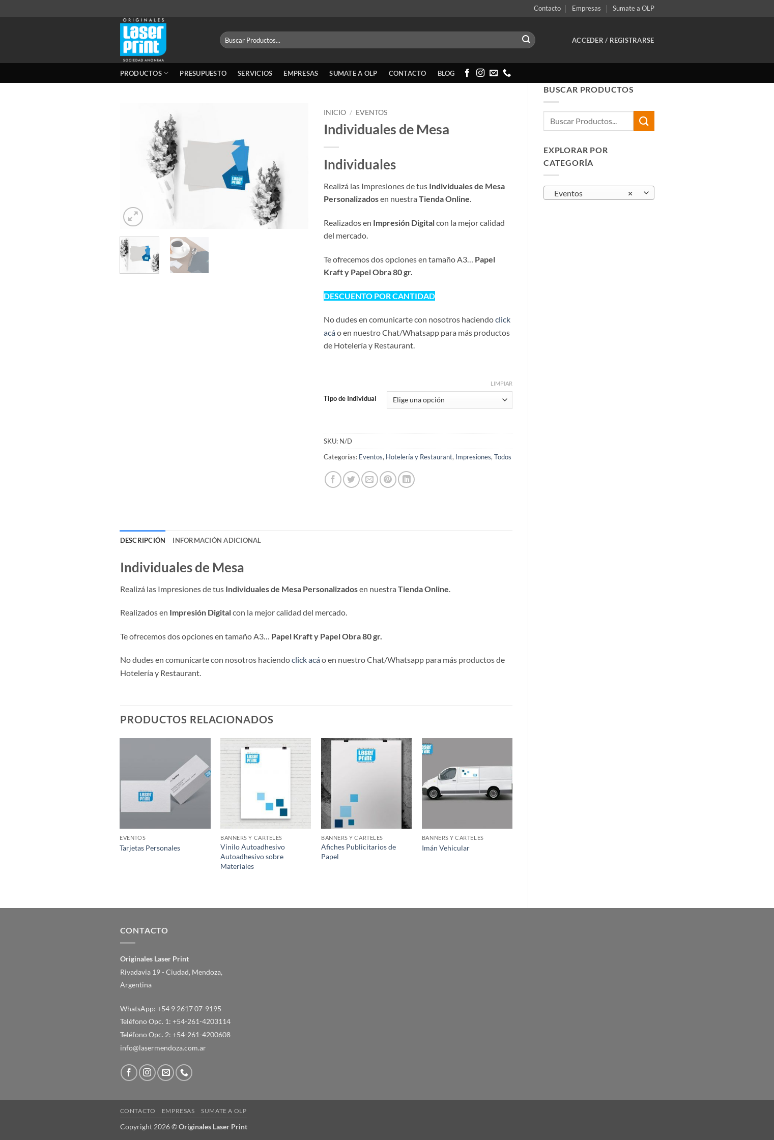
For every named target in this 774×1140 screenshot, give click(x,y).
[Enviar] (526, 40)
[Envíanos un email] (494, 73)
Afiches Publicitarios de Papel (358, 851)
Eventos (371, 112)
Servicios (255, 73)
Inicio (335, 112)
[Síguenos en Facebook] (467, 73)
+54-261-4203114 (202, 1021)
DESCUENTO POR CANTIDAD (379, 296)
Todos (502, 457)
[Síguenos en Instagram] (480, 73)
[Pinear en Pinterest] (388, 479)
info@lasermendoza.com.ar (163, 1047)
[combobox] (598, 193)
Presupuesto (203, 73)
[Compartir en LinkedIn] (406, 479)
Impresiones (473, 457)
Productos (144, 73)
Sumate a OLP (633, 8)
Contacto (547, 8)
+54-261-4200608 (202, 1034)
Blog (446, 73)
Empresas (586, 8)
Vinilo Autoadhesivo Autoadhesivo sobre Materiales (252, 856)
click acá (306, 659)
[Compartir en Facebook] (333, 479)
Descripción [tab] (143, 540)
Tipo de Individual (350, 398)
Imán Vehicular (446, 847)
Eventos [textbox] (593, 193)
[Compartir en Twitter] (351, 479)
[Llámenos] (507, 73)
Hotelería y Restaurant (419, 457)
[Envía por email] (369, 479)
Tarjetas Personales (150, 847)
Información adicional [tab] (217, 540)
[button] (613, 40)
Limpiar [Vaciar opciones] (501, 383)
